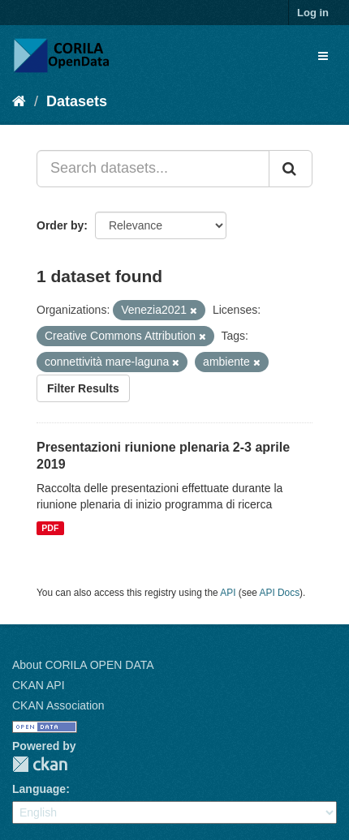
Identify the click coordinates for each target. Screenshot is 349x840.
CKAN (39, 764)
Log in (313, 12)
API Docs (280, 592)
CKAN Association (58, 705)
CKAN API (38, 685)
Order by (60, 225)
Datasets (76, 101)
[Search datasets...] (153, 168)
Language (39, 788)
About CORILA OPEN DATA (83, 664)
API (227, 592)
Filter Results (83, 388)
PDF (49, 528)
